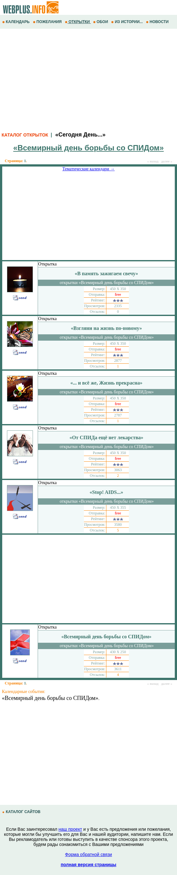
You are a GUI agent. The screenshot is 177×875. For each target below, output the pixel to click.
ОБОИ (101, 22)
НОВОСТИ (158, 22)
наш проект (70, 829)
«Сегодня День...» (80, 134)
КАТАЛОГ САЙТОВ (21, 812)
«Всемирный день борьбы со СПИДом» (50, 698)
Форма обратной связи (88, 854)
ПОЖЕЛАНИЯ (48, 22)
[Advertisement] (88, 79)
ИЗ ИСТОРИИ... (127, 22)
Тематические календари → (88, 169)
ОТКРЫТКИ (78, 22)
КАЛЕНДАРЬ (16, 22)
